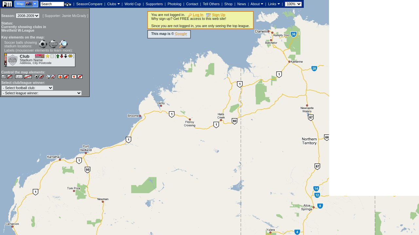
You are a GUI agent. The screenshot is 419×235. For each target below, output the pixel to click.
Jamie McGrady (74, 16)
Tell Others (211, 4)
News (241, 4)
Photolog (174, 4)
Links (272, 4)
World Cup (132, 4)
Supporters (154, 4)
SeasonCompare (89, 4)
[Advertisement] (374, 98)
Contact (192, 4)
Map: (21, 4)
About (255, 4)
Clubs (111, 4)
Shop (228, 4)
